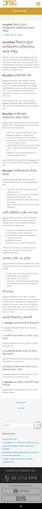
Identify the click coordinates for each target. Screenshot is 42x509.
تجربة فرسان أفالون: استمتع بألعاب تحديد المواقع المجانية (20, 442)
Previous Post (21, 402)
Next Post (21, 408)
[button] (38, 4)
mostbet (5, 269)
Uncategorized (8, 35)
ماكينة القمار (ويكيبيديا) (9, 439)
